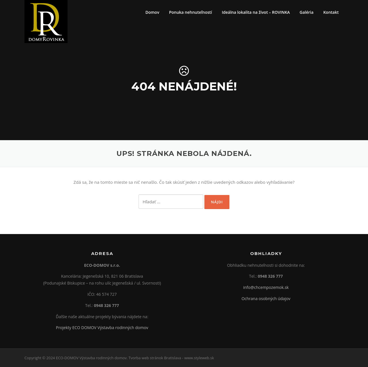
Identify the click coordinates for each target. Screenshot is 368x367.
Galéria (306, 12)
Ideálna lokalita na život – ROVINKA (256, 12)
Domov (152, 12)
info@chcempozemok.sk (266, 287)
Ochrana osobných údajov (265, 298)
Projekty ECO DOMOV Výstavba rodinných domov (102, 327)
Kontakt (331, 12)
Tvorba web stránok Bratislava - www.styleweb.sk (171, 357)
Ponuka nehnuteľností (190, 12)
